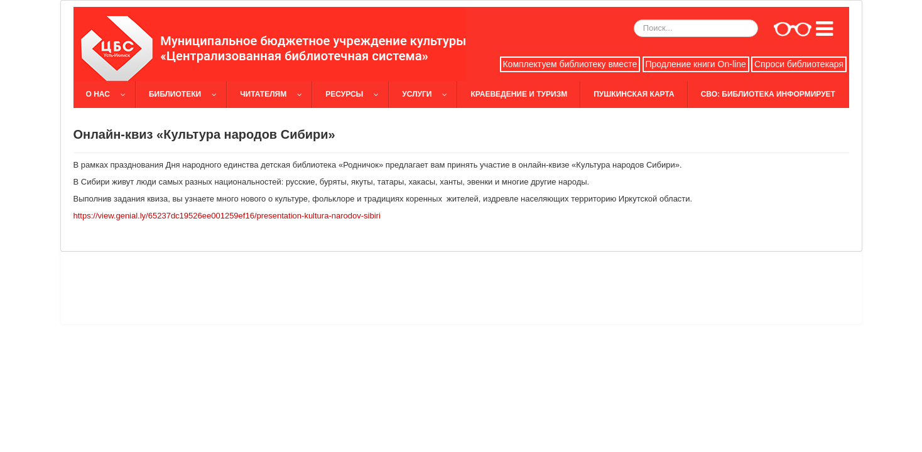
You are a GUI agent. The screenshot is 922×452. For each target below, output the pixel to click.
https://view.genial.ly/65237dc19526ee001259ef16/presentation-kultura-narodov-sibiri (227, 215)
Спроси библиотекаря (798, 64)
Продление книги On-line (695, 64)
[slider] (461, 44)
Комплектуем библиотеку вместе (569, 64)
